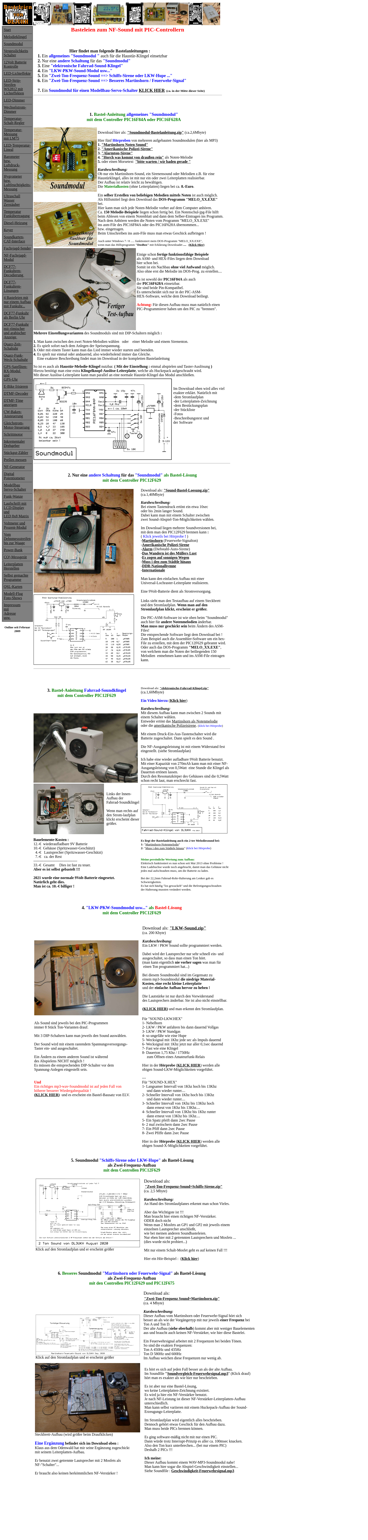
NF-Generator (14, 467)
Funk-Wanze (13, 496)
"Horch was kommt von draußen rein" (133, 157)
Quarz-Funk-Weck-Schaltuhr (16, 357)
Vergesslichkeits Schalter (16, 53)
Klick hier (178, 701)
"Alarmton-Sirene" (117, 153)
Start (7, 30)
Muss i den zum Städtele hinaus (164, 848)
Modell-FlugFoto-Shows (13, 596)
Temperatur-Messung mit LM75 (13, 134)
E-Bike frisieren (16, 386)
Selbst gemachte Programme (16, 577)
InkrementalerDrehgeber (14, 443)
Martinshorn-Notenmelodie (162, 844)
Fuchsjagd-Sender (17, 248)
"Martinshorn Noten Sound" (125, 145)
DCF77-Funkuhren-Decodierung (14, 271)
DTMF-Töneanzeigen (13, 403)
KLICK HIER (152, 90)
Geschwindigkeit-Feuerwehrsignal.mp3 (202, 1471)
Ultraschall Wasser (12, 198)
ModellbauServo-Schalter (15, 487)
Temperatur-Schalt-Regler (14, 121)
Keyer (8, 230)
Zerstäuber (12, 205)
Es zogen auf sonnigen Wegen (165, 557)
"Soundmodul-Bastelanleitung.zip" (155, 132)
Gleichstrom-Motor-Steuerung (17, 425)
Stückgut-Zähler (16, 453)
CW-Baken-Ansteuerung (13, 414)
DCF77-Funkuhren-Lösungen (12, 286)
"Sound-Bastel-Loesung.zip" (187, 490)
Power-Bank (13, 550)
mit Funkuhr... (14, 306)
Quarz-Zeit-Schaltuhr (13, 346)
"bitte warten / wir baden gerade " (163, 162)
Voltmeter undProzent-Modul (15, 525)
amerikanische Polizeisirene (175, 725)
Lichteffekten (14, 93)
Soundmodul (13, 44)
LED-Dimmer (14, 100)
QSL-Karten (13, 587)
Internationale (153, 570)
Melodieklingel (15, 37)
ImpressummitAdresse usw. (12, 611)
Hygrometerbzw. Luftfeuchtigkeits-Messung (17, 182)
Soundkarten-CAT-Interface (14, 239)
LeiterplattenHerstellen (13, 566)
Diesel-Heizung (15, 223)
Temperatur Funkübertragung (17, 214)
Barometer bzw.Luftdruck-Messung (12, 163)
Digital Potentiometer (14, 476)
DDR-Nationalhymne (159, 566)
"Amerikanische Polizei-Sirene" (127, 149)
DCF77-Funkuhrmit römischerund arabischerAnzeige (16, 330)
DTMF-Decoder (16, 393)
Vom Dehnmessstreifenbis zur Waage (17, 538)
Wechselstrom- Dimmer (15, 109)
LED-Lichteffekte (17, 73)
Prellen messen (15, 460)
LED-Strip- (12, 80)
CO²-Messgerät (15, 557)
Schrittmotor (13, 434)
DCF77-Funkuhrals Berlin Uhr (16, 315)
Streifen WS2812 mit (13, 87)
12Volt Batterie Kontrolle (15, 64)
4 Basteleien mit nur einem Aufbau (17, 300)
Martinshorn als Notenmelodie (195, 721)
